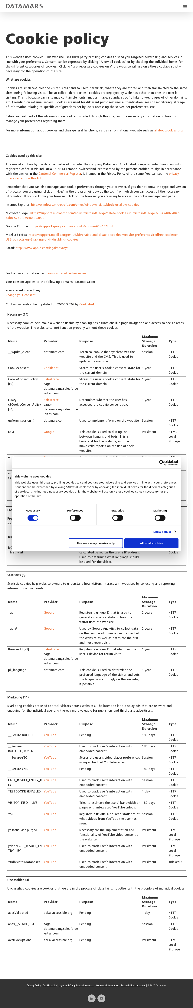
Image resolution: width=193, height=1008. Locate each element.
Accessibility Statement (133, 985)
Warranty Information (107, 985)
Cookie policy (50, 985)
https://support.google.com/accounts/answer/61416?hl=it (72, 226)
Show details (162, 531)
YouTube (50, 735)
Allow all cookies (151, 543)
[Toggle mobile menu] (185, 7)
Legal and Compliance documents (76, 985)
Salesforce (51, 379)
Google (49, 432)
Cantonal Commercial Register (59, 174)
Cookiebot (86, 304)
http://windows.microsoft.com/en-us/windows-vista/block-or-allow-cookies (85, 205)
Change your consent (21, 295)
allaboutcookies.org (168, 130)
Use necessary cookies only (96, 543)
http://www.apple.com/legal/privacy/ (42, 248)
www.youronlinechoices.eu (66, 273)
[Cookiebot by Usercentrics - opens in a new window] (162, 463)
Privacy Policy (34, 985)
